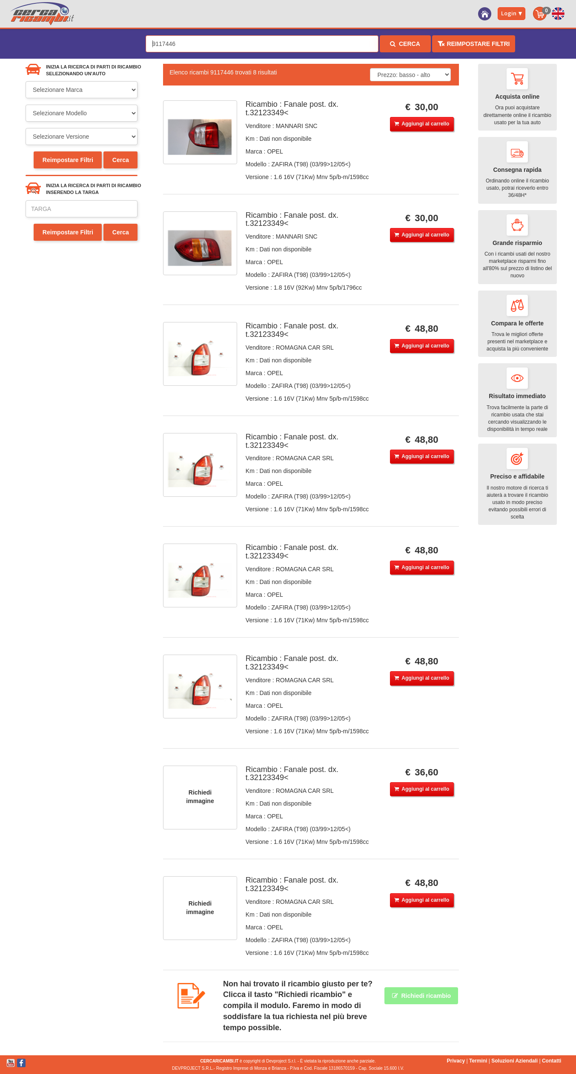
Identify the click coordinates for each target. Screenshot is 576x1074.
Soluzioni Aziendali (514, 1061)
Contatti (551, 1061)
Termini (478, 1061)
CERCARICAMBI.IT (219, 1061)
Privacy (456, 1061)
